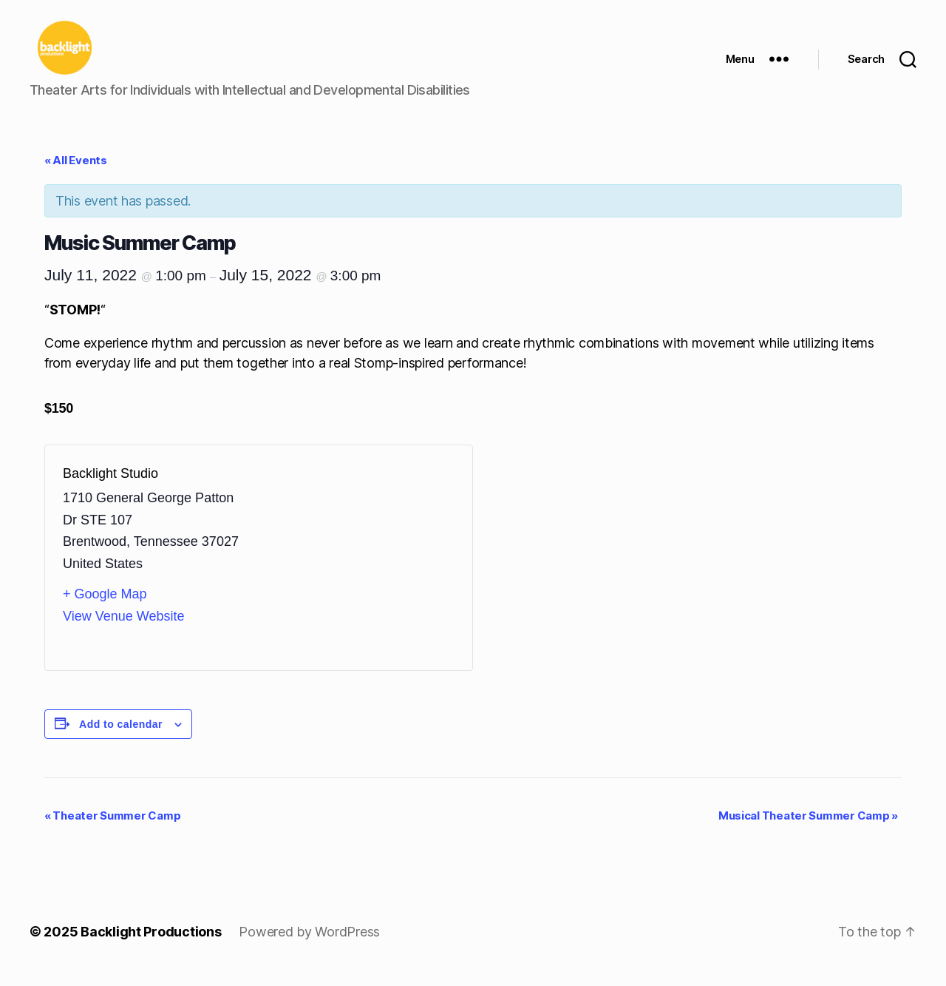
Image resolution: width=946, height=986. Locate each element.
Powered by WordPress (309, 944)
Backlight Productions (151, 944)
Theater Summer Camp (112, 828)
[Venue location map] (356, 569)
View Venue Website (123, 628)
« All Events (75, 173)
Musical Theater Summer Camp (808, 828)
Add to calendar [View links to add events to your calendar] (121, 736)
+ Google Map (105, 606)
